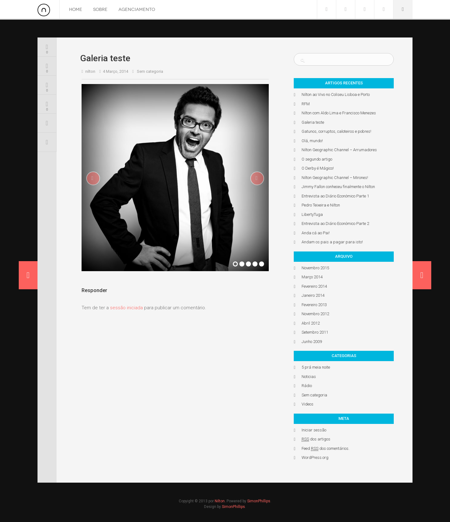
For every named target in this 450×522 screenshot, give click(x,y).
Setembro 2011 (315, 332)
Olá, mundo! (312, 140)
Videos (307, 404)
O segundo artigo (317, 159)
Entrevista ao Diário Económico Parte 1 (335, 196)
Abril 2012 (311, 323)
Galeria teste (313, 122)
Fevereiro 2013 (314, 304)
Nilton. (220, 501)
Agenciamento (136, 9)
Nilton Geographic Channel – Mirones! (335, 177)
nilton (90, 71)
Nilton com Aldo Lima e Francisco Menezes (339, 113)
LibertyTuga (312, 214)
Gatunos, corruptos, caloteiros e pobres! (336, 131)
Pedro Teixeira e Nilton (321, 205)
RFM (306, 104)
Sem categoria (150, 71)
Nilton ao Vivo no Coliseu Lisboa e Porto (336, 94)
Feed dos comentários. (325, 448)
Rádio (307, 385)
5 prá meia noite (316, 367)
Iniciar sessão (314, 430)
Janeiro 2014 (313, 295)
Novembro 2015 (315, 268)
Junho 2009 (312, 341)
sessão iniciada (126, 308)
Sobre (100, 9)
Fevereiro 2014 (314, 286)
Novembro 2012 (315, 313)
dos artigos (316, 439)
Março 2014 (312, 277)
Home (75, 9)
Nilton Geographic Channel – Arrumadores (339, 149)
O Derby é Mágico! (318, 168)
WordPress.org (315, 457)
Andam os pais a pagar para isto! (332, 242)
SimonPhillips (258, 501)
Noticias (309, 376)
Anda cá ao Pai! (316, 233)
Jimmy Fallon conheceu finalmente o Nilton (338, 186)
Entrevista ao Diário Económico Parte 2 (335, 223)
